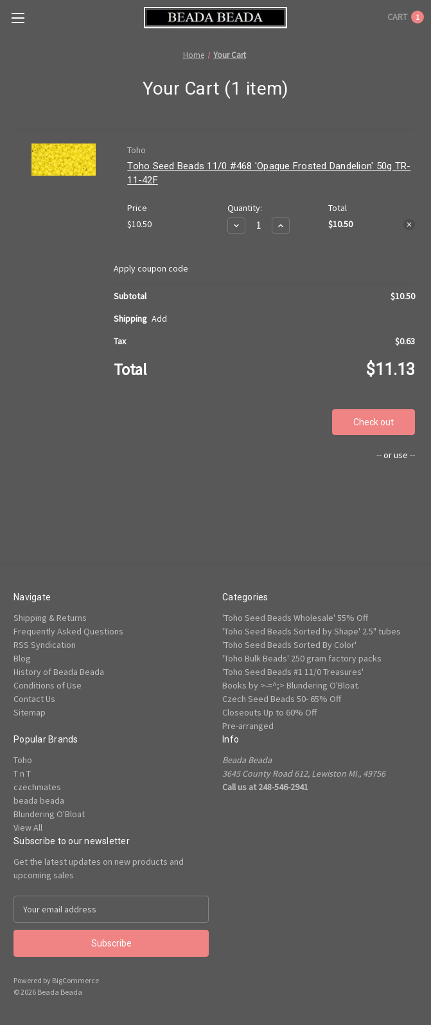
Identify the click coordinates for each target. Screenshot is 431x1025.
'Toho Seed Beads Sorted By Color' (289, 645)
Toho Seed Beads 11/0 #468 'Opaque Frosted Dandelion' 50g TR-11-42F (268, 173)
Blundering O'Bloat (49, 814)
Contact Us (34, 699)
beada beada (38, 800)
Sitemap (29, 712)
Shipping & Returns (50, 617)
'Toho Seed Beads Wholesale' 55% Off (295, 617)
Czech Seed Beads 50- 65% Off (281, 699)
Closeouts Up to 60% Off (269, 712)
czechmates (37, 787)
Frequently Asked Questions (68, 631)
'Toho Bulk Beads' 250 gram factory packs (302, 658)
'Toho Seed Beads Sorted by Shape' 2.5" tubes (311, 631)
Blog (22, 658)
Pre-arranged (248, 726)
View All (27, 827)
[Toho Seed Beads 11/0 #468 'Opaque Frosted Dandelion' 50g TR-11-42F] (258, 225)
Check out (373, 422)
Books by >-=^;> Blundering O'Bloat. (291, 685)
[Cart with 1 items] (405, 17)
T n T (22, 773)
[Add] (159, 319)
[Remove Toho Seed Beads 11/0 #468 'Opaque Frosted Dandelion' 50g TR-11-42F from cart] (409, 224)
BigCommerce (75, 980)
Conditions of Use (47, 685)
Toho (22, 760)
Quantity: (244, 208)
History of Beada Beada (58, 672)
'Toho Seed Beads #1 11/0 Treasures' (293, 672)
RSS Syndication (44, 645)
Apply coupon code (151, 268)
